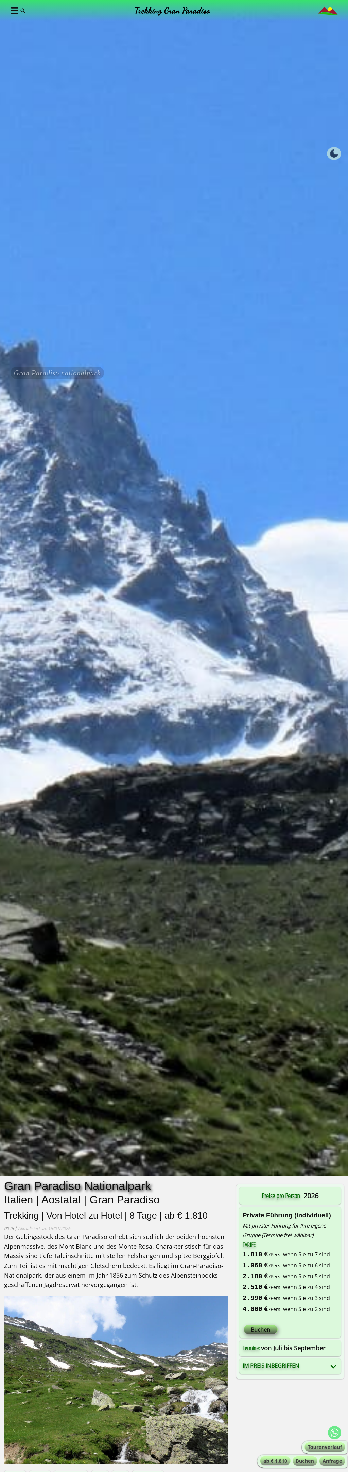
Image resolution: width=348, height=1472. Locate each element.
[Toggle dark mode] (334, 153)
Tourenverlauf (325, 1447)
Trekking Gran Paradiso (172, 10)
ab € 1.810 (275, 1461)
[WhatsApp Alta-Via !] (334, 1432)
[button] (13, 10)
